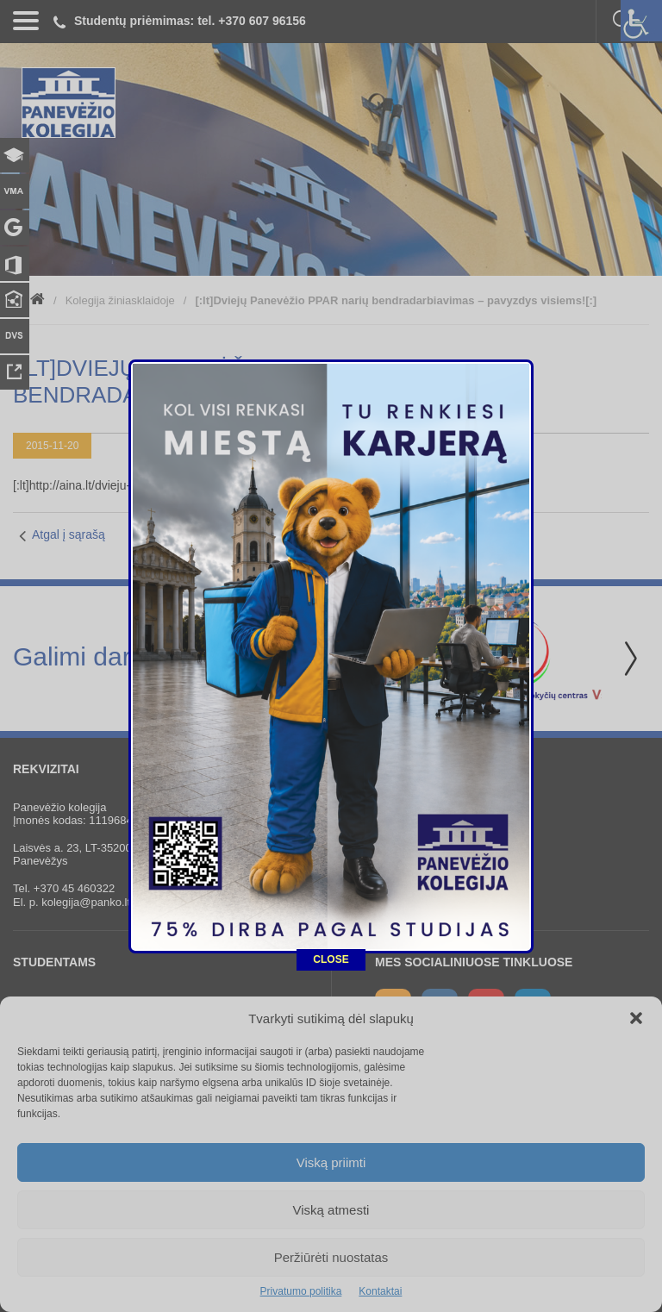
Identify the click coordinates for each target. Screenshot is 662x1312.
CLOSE (330, 776)
